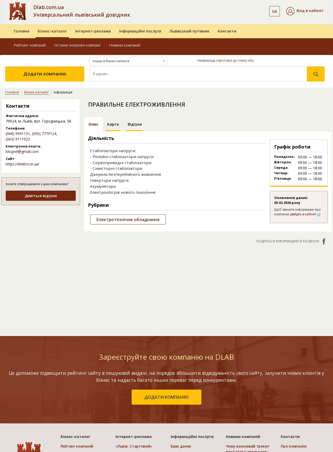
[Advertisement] (40, 242)
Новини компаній (124, 45)
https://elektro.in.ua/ (22, 164)
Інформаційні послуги (140, 31)
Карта (113, 124)
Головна (21, 31)
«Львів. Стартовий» (134, 446)
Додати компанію (44, 73)
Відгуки (135, 124)
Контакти (227, 31)
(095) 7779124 (44, 133)
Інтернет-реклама (93, 31)
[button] (305, 11)
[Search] (198, 73)
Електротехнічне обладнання (128, 219)
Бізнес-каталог (52, 31)
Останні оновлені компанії (77, 45)
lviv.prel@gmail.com (22, 151)
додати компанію (166, 397)
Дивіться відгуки (41, 195)
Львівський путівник (189, 31)
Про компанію (294, 446)
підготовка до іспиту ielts (235, 60)
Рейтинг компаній (30, 45)
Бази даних (181, 446)
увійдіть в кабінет (305, 214)
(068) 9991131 (18, 133)
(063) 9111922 (18, 139)
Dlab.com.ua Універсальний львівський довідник (81, 11)
